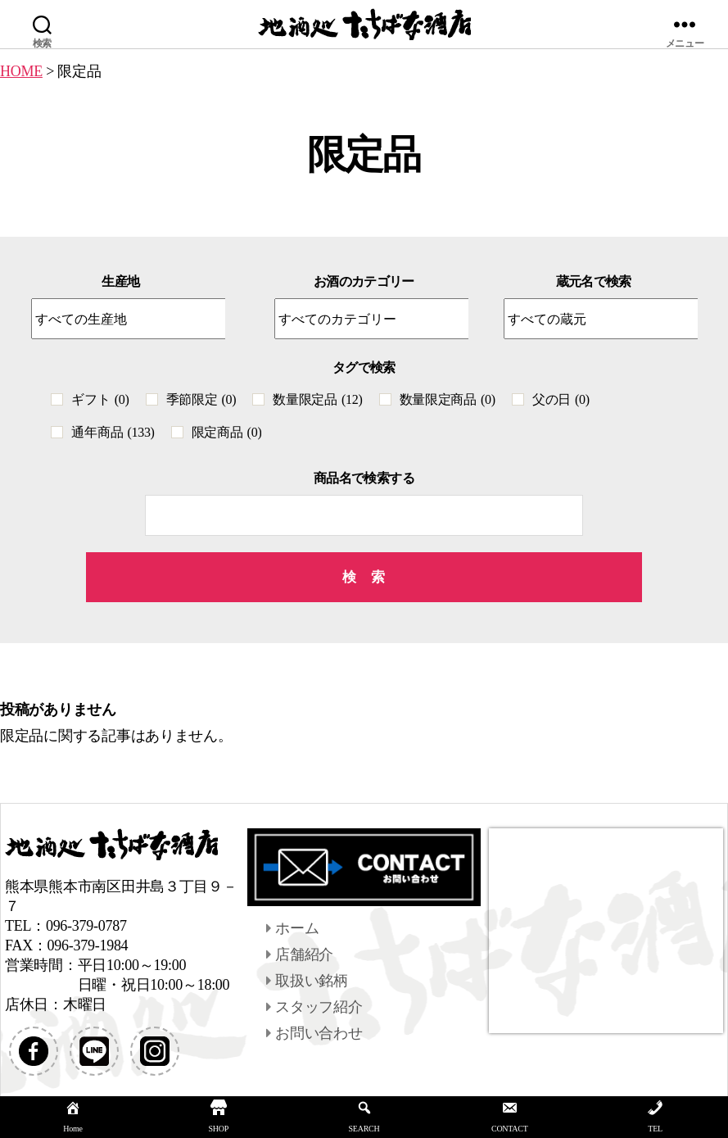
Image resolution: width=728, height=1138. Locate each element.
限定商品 (227, 432)
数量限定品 (317, 399)
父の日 (561, 399)
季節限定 (201, 399)
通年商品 (112, 432)
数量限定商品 (447, 399)
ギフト (100, 399)
